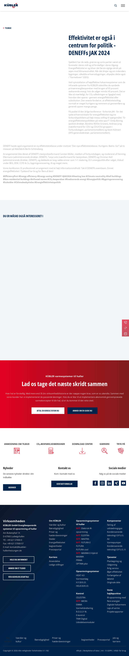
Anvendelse (54, 561)
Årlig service (113, 568)
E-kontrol (80, 615)
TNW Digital (81, 618)
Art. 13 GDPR (106, 650)
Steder (52, 539)
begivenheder (55, 546)
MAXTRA (82, 539)
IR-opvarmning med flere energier (116, 599)
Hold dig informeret (19, 559)
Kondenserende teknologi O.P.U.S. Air (115, 535)
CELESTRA (80, 597)
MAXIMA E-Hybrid (87, 553)
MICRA (81, 601)
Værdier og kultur (57, 524)
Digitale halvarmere (116, 604)
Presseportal (55, 549)
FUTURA (80, 546)
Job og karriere (116, 640)
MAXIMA (80, 556)
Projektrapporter (115, 611)
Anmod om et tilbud (16, 568)
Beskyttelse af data (91, 650)
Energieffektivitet (57, 542)
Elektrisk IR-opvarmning (84, 530)
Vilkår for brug (120, 650)
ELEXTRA (82, 535)
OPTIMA (82, 563)
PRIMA (79, 560)
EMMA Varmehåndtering (84, 606)
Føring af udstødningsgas (114, 526)
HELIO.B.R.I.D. (82, 586)
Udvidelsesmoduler (85, 622)
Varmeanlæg (82, 578)
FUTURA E (83, 542)
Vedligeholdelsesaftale (18, 576)
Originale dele (113, 582)
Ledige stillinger (56, 564)
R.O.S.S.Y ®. (81, 611)
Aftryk (78, 650)
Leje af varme (113, 608)
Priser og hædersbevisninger (58, 534)
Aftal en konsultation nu (48, 410)
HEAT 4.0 (80, 575)
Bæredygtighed (56, 528)
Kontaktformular (64, 484)
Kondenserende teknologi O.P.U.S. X (116, 548)
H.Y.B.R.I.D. (81, 582)
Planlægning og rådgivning (114, 563)
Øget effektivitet (114, 571)
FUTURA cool (82, 549)
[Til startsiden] (10, 5)
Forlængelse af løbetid (114, 577)
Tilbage (7, 28)
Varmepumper (114, 542)
